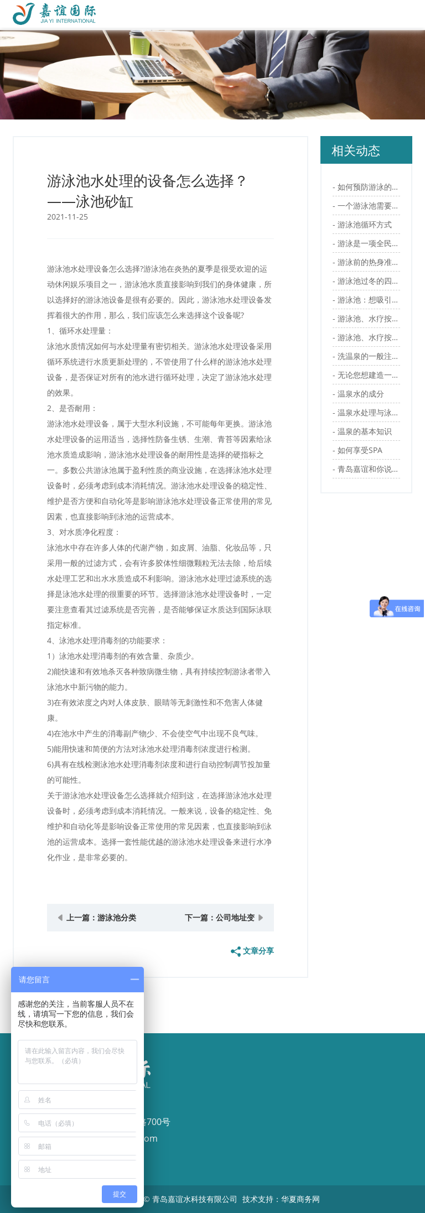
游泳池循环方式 (365, 224)
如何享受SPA (360, 450)
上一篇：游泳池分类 (101, 917)
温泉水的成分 (361, 393)
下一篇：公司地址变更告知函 (220, 921)
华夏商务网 (300, 1199)
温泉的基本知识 (365, 431)
